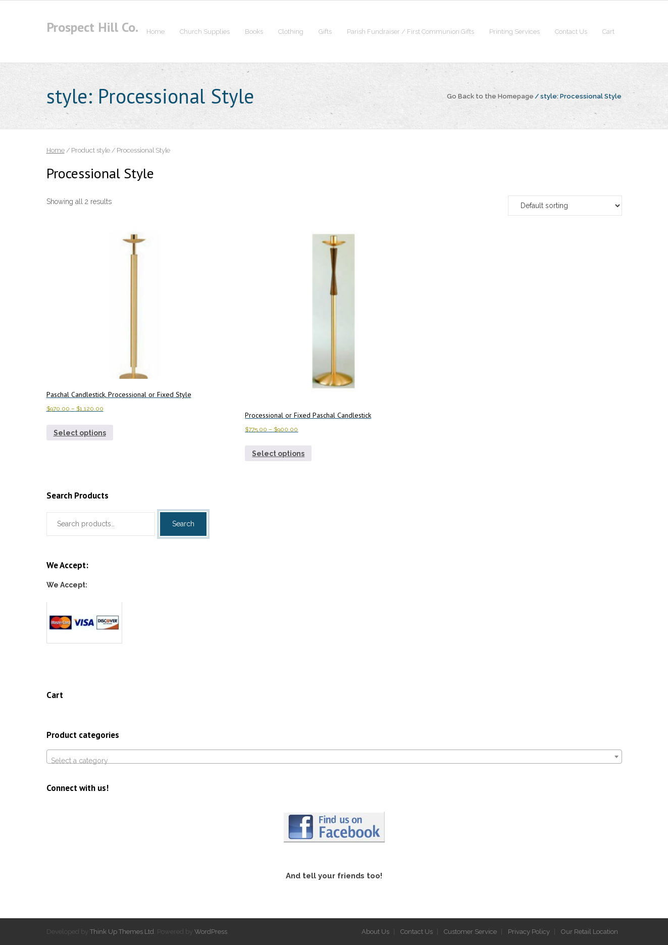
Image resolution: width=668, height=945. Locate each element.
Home (55, 150)
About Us (375, 931)
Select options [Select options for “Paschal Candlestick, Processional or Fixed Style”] (80, 433)
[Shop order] (565, 205)
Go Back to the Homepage (490, 96)
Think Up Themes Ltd (122, 931)
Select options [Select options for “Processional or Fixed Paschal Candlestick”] (278, 454)
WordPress (210, 931)
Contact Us (416, 931)
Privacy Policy (529, 931)
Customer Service (470, 931)
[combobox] (334, 757)
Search (183, 524)
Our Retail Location (589, 931)
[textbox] (334, 760)
